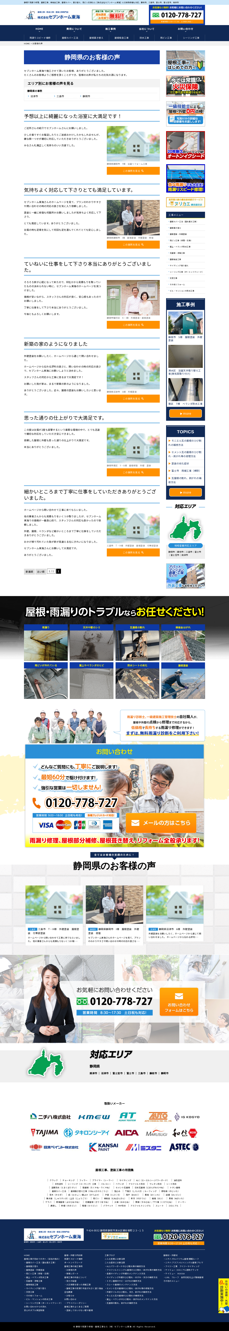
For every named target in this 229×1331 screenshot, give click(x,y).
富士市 (130, 1073)
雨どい (96, 1198)
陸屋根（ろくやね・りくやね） (97, 1187)
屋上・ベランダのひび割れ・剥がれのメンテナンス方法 (132, 1299)
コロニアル (173, 1205)
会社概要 (68, 1292)
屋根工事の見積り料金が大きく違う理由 (84, 1288)
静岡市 (86, 96)
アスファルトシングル (140, 1205)
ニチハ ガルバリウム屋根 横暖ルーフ (182, 1259)
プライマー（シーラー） (103, 1180)
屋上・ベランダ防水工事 (180, 246)
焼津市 (93, 1073)
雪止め (117, 1191)
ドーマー (182, 1202)
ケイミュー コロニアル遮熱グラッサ (182, 1270)
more (187, 413)
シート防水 (171, 1183)
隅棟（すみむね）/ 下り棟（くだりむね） (154, 1202)
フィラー (83, 1180)
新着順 (29, 571)
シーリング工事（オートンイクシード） (187, 271)
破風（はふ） (158, 1198)
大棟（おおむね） (122, 1202)
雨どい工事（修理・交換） (181, 240)
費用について (74, 29)
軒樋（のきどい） (69, 1205)
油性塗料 (178, 1180)
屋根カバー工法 (70, 37)
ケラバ (48, 1202)
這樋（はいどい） (174, 1194)
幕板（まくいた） (153, 1194)
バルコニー (106, 1183)
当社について (147, 29)
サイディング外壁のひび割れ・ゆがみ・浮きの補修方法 (132, 1277)
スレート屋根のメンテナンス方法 (122, 1285)
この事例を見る (133, 171)
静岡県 (31, 91)
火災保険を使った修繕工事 (78, 1285)
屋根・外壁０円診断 (73, 1255)
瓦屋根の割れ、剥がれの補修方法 (122, 1303)
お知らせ (70, 1296)
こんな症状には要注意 (115, 1262)
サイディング (125, 1180)
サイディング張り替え (179, 265)
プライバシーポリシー (76, 1303)
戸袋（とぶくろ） (113, 1194)
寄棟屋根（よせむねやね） (68, 1202)
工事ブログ (110, 1255)
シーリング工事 (191, 37)
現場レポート (72, 1274)
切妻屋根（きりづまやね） (97, 1202)
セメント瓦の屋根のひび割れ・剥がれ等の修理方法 (130, 1288)
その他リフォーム (177, 284)
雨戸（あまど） (133, 1194)
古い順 (41, 571)
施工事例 (110, 29)
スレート (160, 1205)
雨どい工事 (166, 37)
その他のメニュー (171, 1281)
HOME (39, 29)
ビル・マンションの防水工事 (182, 290)
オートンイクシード (73, 1262)
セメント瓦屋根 (123, 1187)
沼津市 (34, 96)
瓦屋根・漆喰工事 (177, 253)
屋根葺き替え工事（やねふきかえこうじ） (90, 1191)
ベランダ (120, 1183)
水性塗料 (59, 1183)
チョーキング (68, 1180)
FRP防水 (122, 1205)
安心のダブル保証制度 (34, 1310)
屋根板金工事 (121, 37)
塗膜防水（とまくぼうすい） (64, 1187)
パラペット (108, 1205)
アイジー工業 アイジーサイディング (182, 1266)
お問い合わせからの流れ (35, 1307)
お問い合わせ (185, 29)
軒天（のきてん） (139, 1198)
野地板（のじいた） (170, 1191)
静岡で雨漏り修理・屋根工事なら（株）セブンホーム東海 (104, 1326)
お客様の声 (71, 1270)
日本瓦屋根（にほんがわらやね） (150, 1187)
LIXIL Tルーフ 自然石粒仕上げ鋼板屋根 (184, 1277)
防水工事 (144, 37)
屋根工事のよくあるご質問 (76, 1307)
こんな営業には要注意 (115, 1259)
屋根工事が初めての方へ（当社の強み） (42, 1259)
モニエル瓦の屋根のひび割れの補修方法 (125, 1296)
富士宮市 (117, 1073)
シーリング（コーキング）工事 (82, 1183)
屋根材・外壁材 (170, 1255)
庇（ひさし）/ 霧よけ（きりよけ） (84, 1194)
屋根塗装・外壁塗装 (178, 234)
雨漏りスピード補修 (40, 37)
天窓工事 (173, 278)
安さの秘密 (71, 1281)
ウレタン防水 (155, 1183)
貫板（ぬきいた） (177, 1198)
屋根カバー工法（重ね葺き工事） (184, 221)
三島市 (60, 96)
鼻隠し (54, 1205)
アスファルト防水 (137, 1183)
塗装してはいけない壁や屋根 (79, 1310)
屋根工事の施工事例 (73, 1266)
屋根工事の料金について (75, 1277)
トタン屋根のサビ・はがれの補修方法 (124, 1281)
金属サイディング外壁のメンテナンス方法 (126, 1274)
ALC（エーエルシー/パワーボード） (152, 1180)
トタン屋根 (175, 1187)
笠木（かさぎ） (56, 1194)
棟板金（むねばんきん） (115, 1198)
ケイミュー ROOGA (175, 1274)
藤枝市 (153, 1073)
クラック (54, 1180)
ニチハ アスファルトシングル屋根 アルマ (184, 1262)
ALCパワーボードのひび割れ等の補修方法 (126, 1266)
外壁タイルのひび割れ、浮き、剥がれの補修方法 (129, 1292)
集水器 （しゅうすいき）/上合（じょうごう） (67, 1198)
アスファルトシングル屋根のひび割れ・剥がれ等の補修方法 (134, 1270)
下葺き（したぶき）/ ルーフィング (141, 1191)
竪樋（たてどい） (90, 1205)
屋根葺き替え (96, 37)
